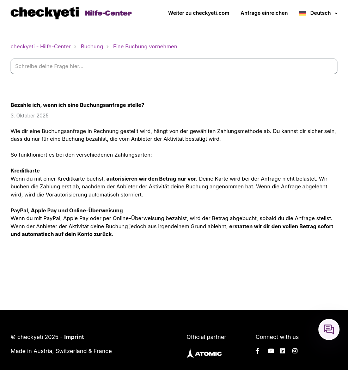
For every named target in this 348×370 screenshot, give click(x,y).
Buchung (92, 46)
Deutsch (320, 13)
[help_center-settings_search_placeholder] (174, 66)
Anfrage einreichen (264, 13)
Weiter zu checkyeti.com (199, 13)
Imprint (74, 336)
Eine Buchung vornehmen (145, 46)
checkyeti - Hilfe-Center (41, 46)
